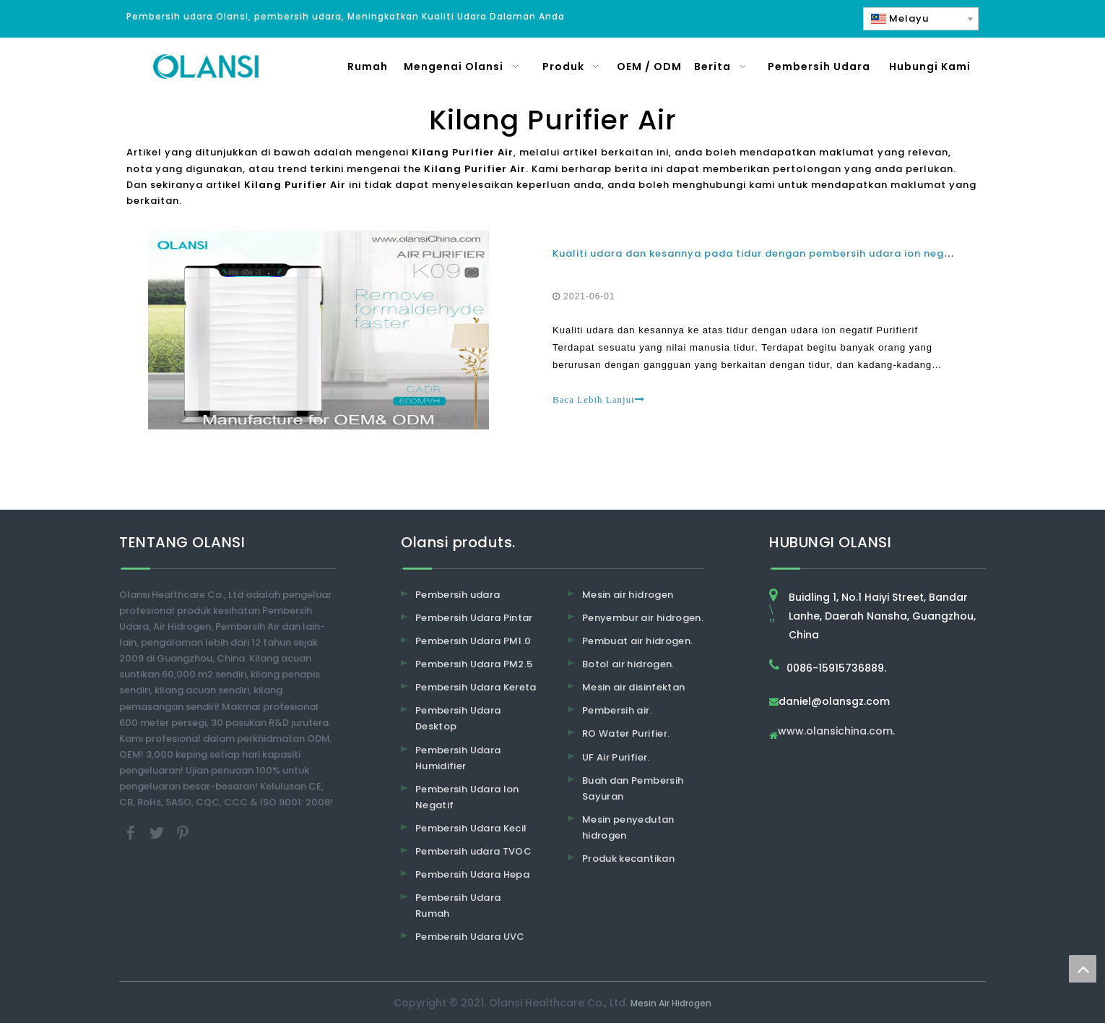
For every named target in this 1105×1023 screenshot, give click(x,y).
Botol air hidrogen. (628, 664)
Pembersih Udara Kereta (476, 687)
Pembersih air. (617, 710)
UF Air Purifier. (616, 757)
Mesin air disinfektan (633, 687)
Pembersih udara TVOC (473, 851)
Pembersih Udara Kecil (470, 828)
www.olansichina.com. (836, 732)
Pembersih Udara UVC (470, 936)
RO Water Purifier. (626, 733)
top (1082, 969)
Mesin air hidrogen (627, 595)
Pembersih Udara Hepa (472, 874)
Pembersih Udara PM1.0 (473, 641)
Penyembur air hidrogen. (642, 618)
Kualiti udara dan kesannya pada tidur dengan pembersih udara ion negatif (758, 253)
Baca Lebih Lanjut (598, 399)
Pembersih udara (457, 595)
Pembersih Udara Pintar (474, 618)
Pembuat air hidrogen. (637, 641)
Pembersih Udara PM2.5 (473, 664)
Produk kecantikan (628, 858)
